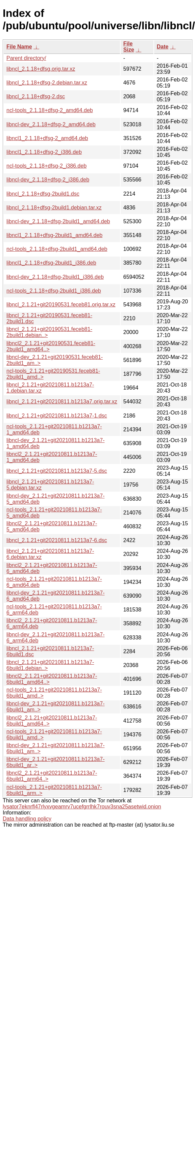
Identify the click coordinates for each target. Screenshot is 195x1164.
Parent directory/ (26, 58)
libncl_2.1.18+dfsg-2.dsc (35, 96)
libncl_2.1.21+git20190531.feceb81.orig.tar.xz (60, 304)
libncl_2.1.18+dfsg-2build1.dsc (42, 194)
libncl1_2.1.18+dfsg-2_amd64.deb (47, 138)
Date (163, 46)
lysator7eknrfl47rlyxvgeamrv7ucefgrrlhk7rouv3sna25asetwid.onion (82, 806)
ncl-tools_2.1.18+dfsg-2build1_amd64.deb (56, 249)
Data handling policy (27, 819)
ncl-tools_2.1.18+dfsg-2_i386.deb (46, 166)
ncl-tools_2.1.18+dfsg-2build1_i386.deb (53, 291)
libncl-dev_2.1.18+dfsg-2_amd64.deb (51, 124)
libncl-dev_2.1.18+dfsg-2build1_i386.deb (55, 277)
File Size (128, 47)
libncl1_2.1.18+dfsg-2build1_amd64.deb (54, 235)
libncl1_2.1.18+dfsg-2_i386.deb (44, 152)
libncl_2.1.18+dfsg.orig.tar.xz (40, 69)
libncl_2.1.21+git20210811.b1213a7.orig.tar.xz (61, 401)
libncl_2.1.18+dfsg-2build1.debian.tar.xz (54, 207)
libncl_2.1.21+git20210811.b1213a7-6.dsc (56, 540)
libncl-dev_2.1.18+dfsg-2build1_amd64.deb (58, 221)
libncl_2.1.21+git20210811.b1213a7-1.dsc (56, 416)
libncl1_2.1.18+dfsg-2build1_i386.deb (51, 263)
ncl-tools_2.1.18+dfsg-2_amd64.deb (49, 110)
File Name (19, 46)
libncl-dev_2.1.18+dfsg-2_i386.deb (47, 179)
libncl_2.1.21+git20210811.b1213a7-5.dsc (56, 471)
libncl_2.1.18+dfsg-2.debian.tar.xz (46, 83)
